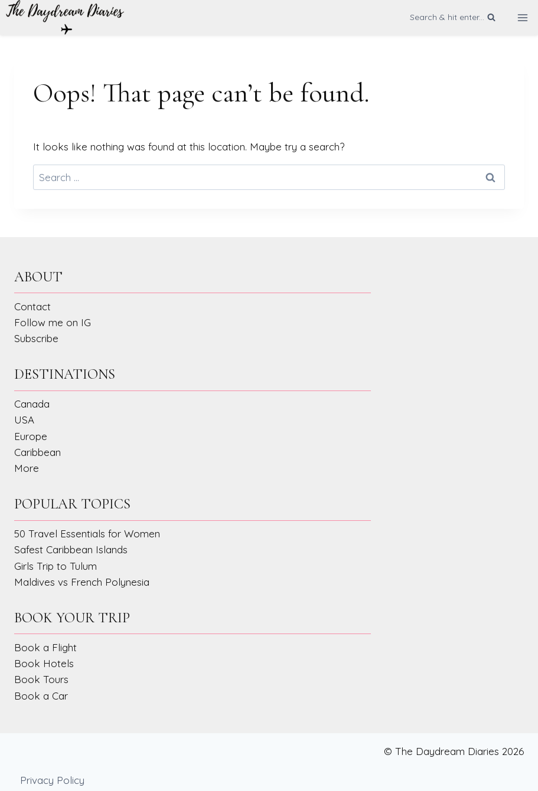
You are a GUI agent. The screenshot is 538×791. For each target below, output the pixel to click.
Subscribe (36, 338)
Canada (32, 404)
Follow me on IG (52, 322)
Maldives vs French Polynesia (81, 582)
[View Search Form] (453, 17)
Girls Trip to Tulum (55, 566)
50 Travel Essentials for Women (87, 533)
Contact (32, 306)
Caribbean (37, 452)
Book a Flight (45, 647)
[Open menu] (522, 17)
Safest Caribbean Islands (71, 549)
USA (24, 419)
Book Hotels (44, 663)
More (26, 468)
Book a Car (41, 696)
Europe (30, 436)
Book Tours (41, 679)
